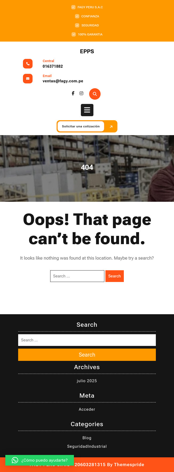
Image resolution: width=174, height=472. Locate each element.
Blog (87, 437)
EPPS (87, 51)
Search (114, 276)
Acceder (87, 409)
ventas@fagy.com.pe (63, 81)
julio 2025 (87, 380)
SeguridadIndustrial (87, 446)
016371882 (53, 66)
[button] (39, 460)
